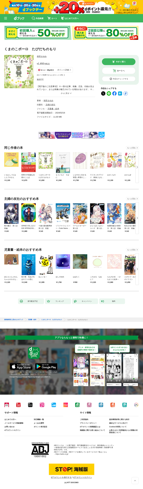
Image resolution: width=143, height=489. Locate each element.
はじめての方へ (10, 419)
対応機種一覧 (39, 419)
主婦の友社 (50, 104)
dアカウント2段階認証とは (90, 427)
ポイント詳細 (63, 70)
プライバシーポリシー (88, 423)
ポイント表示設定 (40, 427)
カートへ (121, 71)
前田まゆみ (42, 56)
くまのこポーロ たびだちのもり (51, 319)
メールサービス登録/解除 (13, 423)
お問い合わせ (9, 427)
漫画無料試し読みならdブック (13, 319)
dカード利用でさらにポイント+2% (50, 75)
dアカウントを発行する (61, 477)
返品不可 (40, 79)
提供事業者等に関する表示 (119, 419)
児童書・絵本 (53, 109)
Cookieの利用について (118, 427)
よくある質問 (39, 423)
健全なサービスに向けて (118, 423)
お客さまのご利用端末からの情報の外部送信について (123, 431)
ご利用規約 (84, 419)
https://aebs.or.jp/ (62, 454)
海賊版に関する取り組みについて (92, 430)
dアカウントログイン (12, 430)
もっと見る (131, 148)
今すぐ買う (121, 62)
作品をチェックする (120, 79)
